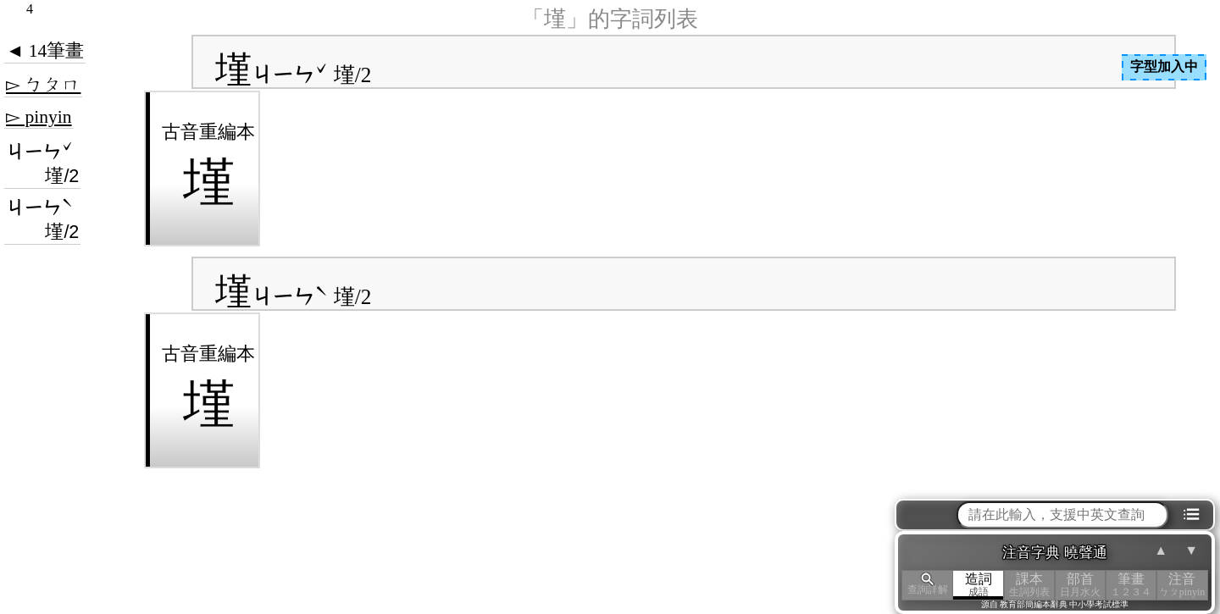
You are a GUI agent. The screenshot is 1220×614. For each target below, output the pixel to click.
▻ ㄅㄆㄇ (43, 85)
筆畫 (1131, 585)
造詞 (978, 585)
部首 (1080, 585)
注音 (1181, 585)
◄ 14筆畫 (45, 51)
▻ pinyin (39, 117)
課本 (1029, 585)
